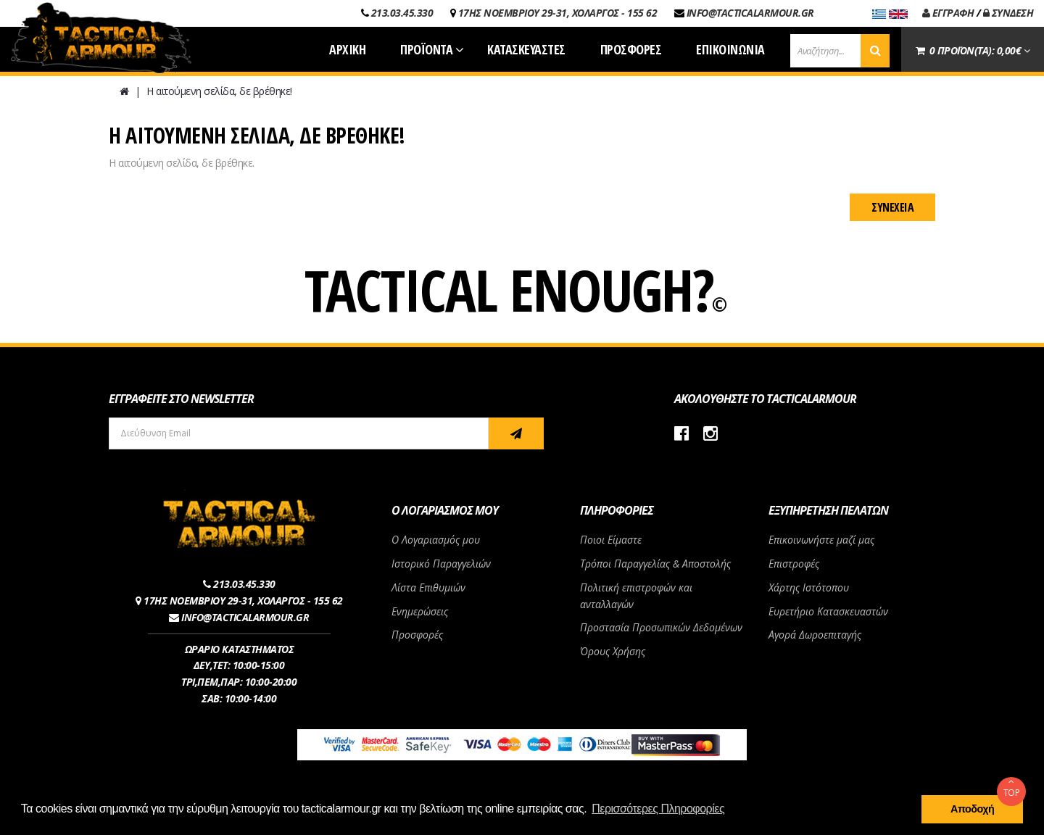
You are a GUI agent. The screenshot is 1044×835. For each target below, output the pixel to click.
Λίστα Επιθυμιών (428, 587)
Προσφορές (417, 634)
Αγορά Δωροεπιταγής (814, 634)
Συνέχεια (892, 207)
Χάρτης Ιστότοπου (808, 587)
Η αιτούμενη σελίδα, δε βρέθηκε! (219, 91)
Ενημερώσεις (420, 611)
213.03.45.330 (402, 13)
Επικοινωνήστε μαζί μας (821, 540)
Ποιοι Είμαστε (611, 540)
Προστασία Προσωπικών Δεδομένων (661, 627)
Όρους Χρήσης (612, 651)
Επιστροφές (793, 563)
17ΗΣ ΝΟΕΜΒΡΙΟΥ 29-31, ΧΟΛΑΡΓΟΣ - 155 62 (558, 13)
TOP (1011, 788)
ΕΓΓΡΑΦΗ (948, 13)
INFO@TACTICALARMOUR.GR (750, 13)
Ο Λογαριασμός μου (436, 540)
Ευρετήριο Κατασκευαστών (828, 611)
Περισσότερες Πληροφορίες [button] (658, 808)
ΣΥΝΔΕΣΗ (1008, 13)
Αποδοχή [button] (972, 809)
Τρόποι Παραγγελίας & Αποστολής (655, 563)
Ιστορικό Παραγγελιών (441, 563)
